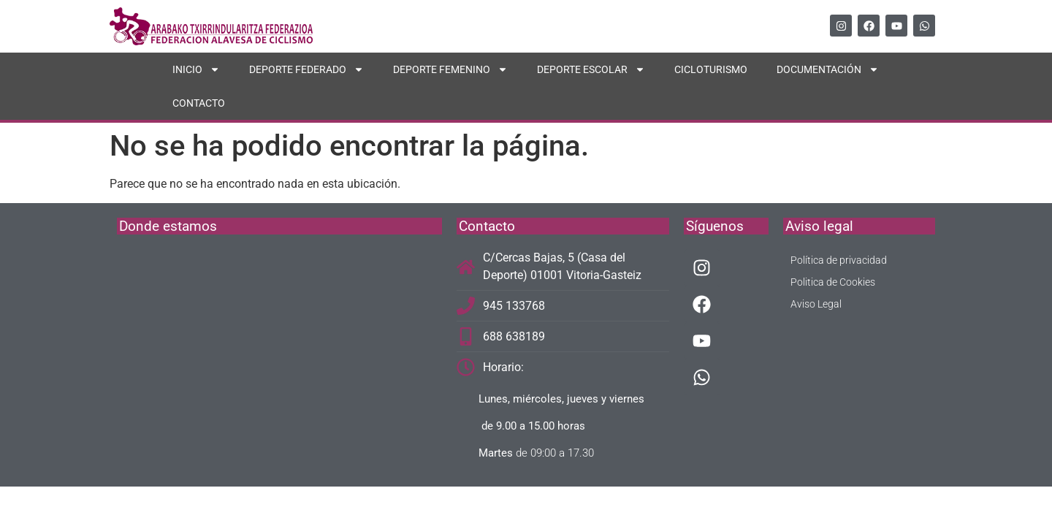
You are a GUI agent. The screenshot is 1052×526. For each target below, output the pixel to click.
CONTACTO (198, 103)
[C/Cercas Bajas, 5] (279, 358)
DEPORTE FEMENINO (450, 69)
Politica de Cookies (832, 282)
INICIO (196, 69)
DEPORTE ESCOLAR (591, 69)
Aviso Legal (816, 304)
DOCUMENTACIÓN (828, 69)
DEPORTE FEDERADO (306, 69)
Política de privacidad (838, 260)
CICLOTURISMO (710, 69)
